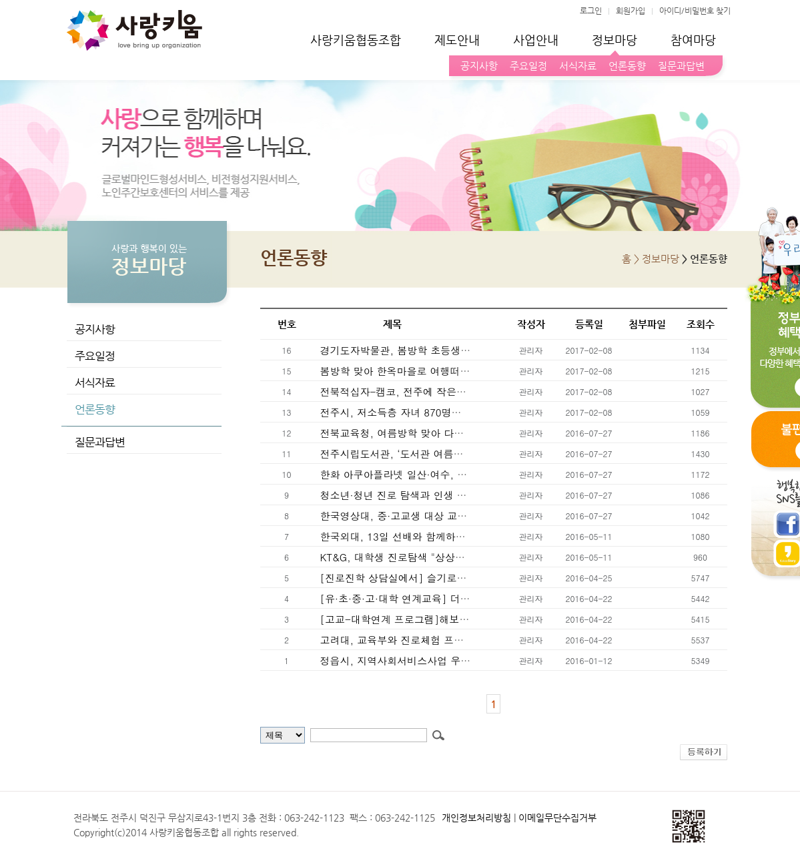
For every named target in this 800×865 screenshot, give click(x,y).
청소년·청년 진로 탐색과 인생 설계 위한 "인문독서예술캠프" (454, 495)
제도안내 (457, 40)
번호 (287, 324)
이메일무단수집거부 (557, 817)
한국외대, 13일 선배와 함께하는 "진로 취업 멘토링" (435, 536)
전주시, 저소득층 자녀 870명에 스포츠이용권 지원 (432, 412)
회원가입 (630, 10)
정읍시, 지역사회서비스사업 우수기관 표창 (415, 660)
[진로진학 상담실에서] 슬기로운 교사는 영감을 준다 (437, 578)
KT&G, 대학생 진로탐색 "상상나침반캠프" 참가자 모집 (441, 557)
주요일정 (525, 65)
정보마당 (614, 40)
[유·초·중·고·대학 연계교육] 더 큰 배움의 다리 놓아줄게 (445, 598)
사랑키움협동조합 (355, 40)
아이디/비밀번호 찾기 (695, 10)
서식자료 (575, 65)
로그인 (591, 10)
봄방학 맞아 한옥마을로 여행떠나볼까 (403, 371)
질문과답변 (679, 65)
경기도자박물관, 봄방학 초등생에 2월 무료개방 (425, 350)
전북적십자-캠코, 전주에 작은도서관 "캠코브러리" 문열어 (449, 391)
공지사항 (476, 65)
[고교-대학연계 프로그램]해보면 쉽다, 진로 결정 (430, 619)
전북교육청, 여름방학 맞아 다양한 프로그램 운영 (429, 433)
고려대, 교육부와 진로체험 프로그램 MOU (413, 640)
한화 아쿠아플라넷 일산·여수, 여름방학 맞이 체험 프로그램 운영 (464, 474)
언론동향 (624, 65)
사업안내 (535, 40)
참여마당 (693, 40)
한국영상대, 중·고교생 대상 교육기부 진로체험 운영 (435, 516)
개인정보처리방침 (476, 817)
